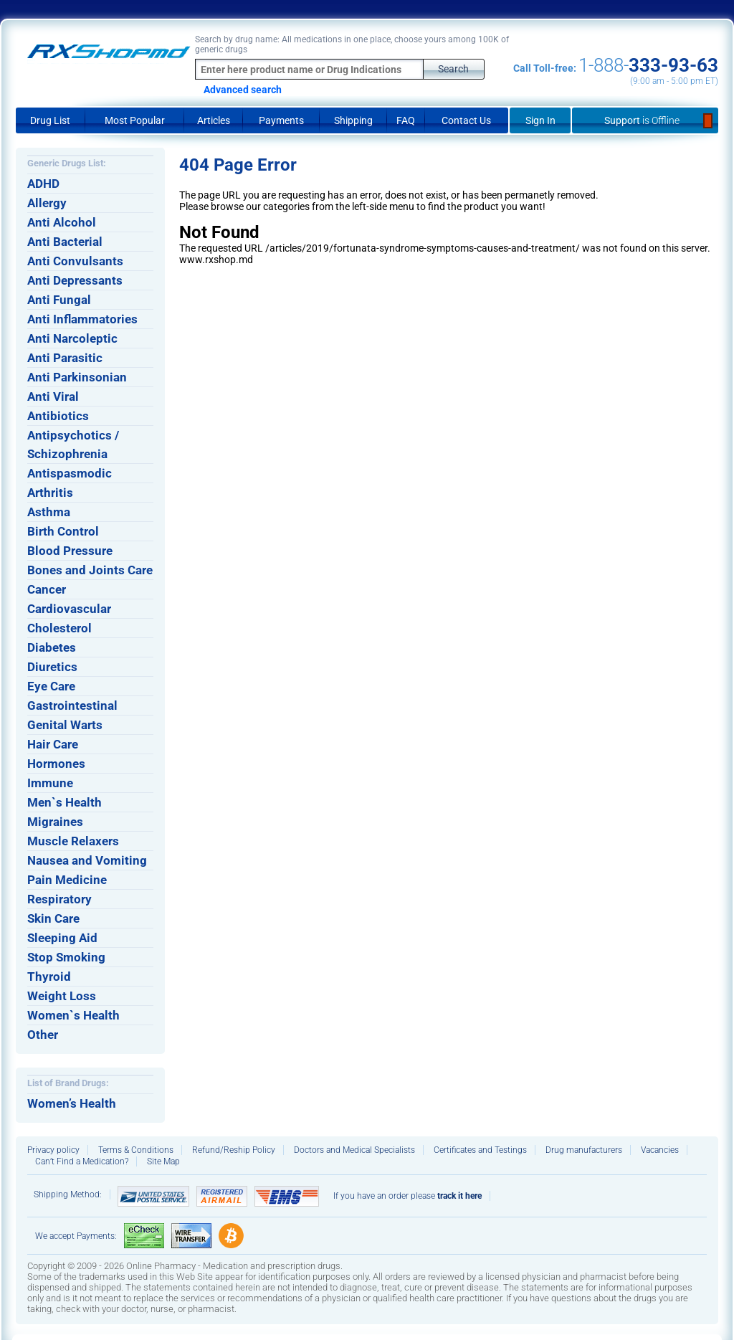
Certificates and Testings (480, 1150)
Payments (281, 120)
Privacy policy (53, 1150)
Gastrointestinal (72, 705)
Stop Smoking (66, 957)
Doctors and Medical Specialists (354, 1150)
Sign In (540, 120)
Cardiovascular (69, 609)
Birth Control (63, 531)
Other (42, 1034)
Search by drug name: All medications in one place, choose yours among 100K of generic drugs (352, 44)
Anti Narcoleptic (72, 338)
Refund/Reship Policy (233, 1150)
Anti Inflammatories (82, 319)
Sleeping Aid (62, 938)
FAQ (405, 120)
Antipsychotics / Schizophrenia (73, 444)
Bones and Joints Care (90, 570)
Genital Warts (65, 725)
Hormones (56, 763)
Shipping (353, 120)
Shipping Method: (68, 1194)
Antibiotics (58, 416)
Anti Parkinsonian (77, 377)
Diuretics (52, 667)
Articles (213, 120)
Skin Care (53, 918)
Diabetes (51, 647)
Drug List (50, 120)
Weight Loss (61, 996)
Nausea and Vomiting (87, 860)
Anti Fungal (59, 300)
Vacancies (660, 1150)
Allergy (47, 203)
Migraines (55, 821)
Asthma (48, 512)
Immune (50, 783)
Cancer (46, 589)
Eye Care (51, 686)
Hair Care (52, 744)
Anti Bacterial (65, 241)
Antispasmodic (69, 473)
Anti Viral (53, 396)
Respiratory (59, 899)
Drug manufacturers (583, 1150)
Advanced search (243, 89)
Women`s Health (73, 1015)
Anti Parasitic (65, 358)
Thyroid (49, 976)
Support (645, 120)
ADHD (43, 183)
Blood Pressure (70, 550)
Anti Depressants (75, 280)
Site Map (163, 1161)
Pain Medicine (67, 880)
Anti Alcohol (61, 222)
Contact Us (466, 120)
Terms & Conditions (135, 1150)
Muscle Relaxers (73, 841)
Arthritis (50, 492)
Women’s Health (71, 1103)
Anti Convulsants (75, 261)
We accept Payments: (76, 1236)
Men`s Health (64, 802)
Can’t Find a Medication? (81, 1161)
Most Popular (135, 120)
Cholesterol (59, 628)
